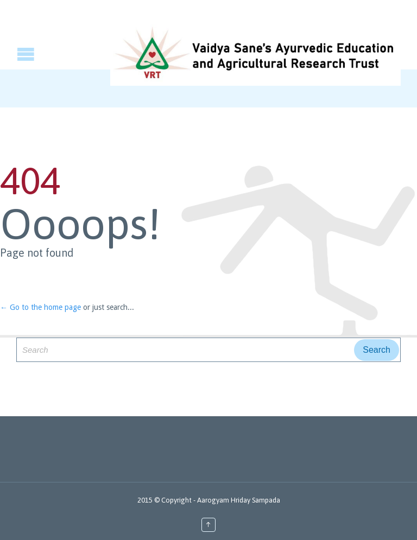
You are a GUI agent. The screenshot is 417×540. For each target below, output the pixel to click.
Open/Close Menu (9, 54)
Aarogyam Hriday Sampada (238, 500)
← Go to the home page (40, 307)
